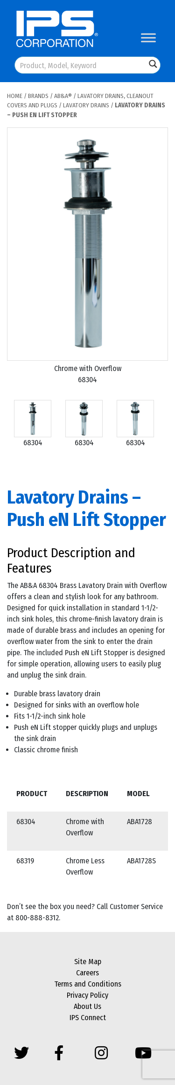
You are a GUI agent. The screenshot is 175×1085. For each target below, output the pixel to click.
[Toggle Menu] (148, 37)
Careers (87, 972)
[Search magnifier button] (153, 64)
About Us (87, 1006)
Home (14, 96)
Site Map (87, 961)
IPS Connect (88, 1017)
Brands (38, 96)
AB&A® (63, 96)
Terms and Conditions (87, 984)
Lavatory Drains (86, 105)
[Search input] (81, 65)
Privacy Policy (87, 995)
